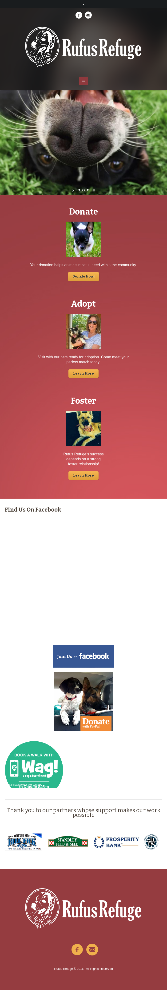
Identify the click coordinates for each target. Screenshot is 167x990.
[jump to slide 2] (83, 190)
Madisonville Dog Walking (27, 785)
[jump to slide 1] (78, 190)
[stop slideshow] (93, 190)
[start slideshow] (73, 190)
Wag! (9, 785)
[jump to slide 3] (88, 190)
